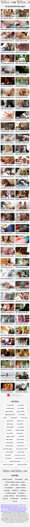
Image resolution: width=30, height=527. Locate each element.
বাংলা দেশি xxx (24, 498)
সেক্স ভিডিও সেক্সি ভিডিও (9, 496)
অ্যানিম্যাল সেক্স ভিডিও (9, 445)
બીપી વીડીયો (12, 505)
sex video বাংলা (14, 417)
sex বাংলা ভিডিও (10, 420)
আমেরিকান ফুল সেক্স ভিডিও (22, 464)
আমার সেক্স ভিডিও (8, 458)
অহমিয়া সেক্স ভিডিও (9, 442)
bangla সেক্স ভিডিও (21, 411)
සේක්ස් (24, 510)
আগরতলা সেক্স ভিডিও (9, 452)
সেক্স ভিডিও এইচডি (14, 485)
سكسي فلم (22, 506)
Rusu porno (17, 511)
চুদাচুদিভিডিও (23, 485)
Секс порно (24, 509)
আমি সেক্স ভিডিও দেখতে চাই (20, 458)
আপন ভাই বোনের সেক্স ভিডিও (20, 455)
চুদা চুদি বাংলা (5, 498)
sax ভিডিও (5, 417)
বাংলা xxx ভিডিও (18, 479)
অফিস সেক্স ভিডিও (20, 433)
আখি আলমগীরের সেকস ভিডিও (21, 449)
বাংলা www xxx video (10, 493)
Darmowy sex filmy (5, 507)
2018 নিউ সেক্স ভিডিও (10, 408)
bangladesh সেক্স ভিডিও (10, 414)
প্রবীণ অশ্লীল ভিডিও (14, 498)
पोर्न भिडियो (23, 511)
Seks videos (11, 510)
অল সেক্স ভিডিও (21, 436)
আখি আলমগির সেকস (21, 445)
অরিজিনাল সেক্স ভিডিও (10, 436)
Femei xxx (17, 506)
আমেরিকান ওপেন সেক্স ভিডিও (8, 464)
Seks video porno (18, 510)
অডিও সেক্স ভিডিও (20, 424)
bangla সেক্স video (9, 411)
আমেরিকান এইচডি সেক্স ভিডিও (14, 461)
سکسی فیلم (21, 507)
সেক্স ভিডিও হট (15, 490)
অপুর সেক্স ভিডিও (10, 433)
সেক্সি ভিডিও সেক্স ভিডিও (7, 479)
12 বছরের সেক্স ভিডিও (10, 405)
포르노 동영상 (13, 507)
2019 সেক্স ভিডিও (21, 408)
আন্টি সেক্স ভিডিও (8, 455)
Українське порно (16, 509)
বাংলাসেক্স (6, 485)
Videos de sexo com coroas (8, 511)
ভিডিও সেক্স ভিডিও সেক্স (21, 496)
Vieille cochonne (5, 505)
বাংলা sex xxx (21, 493)
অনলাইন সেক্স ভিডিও (10, 427)
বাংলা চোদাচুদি (6, 490)
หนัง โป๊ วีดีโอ (7, 509)
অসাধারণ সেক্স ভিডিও (20, 439)
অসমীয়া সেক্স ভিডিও (9, 439)
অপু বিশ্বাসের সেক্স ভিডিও (19, 430)
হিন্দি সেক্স (15, 501)
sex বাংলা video (24, 417)
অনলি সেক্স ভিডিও (20, 427)
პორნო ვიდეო (4, 510)
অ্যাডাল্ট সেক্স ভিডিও (20, 442)
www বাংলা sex (10, 424)
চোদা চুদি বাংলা (23, 490)
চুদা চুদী (26, 479)
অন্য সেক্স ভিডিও (9, 430)
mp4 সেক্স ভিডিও (22, 414)
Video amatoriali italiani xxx (7, 506)
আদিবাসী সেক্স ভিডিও (21, 452)
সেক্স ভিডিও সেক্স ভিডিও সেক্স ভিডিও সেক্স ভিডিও (15, 482)
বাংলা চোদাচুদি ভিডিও (9, 487)
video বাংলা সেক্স (20, 420)
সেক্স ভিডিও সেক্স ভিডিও (21, 487)
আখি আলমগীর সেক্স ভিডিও (7, 449)
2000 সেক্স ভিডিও (21, 405)
